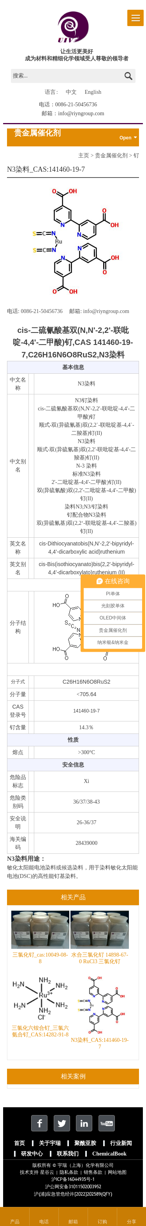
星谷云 (47, 1172)
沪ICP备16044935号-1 (73, 1179)
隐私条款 (69, 1172)
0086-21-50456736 (76, 104)
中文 (71, 92)
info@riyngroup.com (81, 113)
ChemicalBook (109, 1154)
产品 (14, 1221)
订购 (102, 1221)
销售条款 (93, 1172)
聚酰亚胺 (85, 1143)
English (93, 92)
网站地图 (117, 1172)
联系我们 (68, 1154)
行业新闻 (121, 1143)
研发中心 (32, 1154)
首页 (19, 1143)
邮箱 (73, 1221)
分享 (131, 1221)
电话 (44, 1221)
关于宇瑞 (50, 1143)
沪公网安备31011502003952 (73, 1186)
